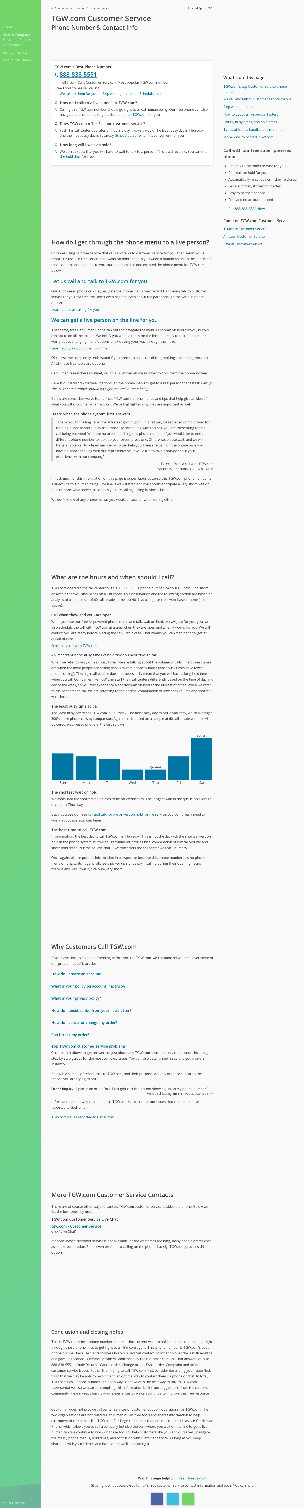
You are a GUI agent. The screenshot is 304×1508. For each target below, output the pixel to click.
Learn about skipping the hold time (79, 348)
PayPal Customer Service (242, 244)
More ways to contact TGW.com (248, 137)
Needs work (197, 1478)
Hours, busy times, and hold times (250, 122)
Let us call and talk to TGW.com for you (99, 281)
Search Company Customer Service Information (17, 39)
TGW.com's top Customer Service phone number (255, 89)
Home (8, 27)
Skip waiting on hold (118, 93)
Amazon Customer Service (244, 236)
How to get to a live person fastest (250, 114)
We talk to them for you (78, 93)
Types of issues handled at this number (254, 129)
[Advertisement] (132, 201)
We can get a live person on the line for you (104, 319)
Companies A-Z (15, 52)
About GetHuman (17, 60)
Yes (181, 1478)
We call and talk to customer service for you (257, 99)
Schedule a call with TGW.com (74, 645)
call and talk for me (103, 814)
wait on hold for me (138, 814)
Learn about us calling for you (75, 309)
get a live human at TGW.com (124, 114)
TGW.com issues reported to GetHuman (82, 1117)
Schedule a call (151, 93)
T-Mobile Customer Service (244, 229)
